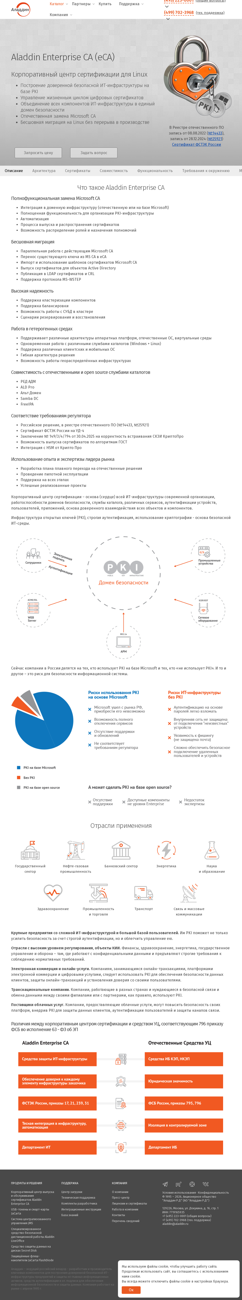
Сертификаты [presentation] (77, 170)
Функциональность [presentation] (155, 170)
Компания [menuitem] (59, 15)
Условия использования (179, 1192)
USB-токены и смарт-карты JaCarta (30, 1211)
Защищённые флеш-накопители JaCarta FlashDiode (32, 1258)
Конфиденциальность (213, 1192)
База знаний (69, 1215)
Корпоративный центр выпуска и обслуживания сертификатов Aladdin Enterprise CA (32, 1197)
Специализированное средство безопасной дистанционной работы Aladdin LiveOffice (32, 1235)
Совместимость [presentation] (114, 170)
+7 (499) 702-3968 (174, 1220)
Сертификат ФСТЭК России (196, 144)
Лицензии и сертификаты (129, 1203)
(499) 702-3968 (179, 12)
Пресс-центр (121, 1197)
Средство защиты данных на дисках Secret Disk (31, 1248)
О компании (120, 1192)
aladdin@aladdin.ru (175, 1224)
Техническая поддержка (78, 1197)
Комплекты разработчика (79, 1203)
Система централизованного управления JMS (31, 1221)
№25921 (215, 139)
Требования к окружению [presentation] (206, 170)
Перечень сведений (125, 1221)
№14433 (215, 133)
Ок (131, 1290)
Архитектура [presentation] (44, 170)
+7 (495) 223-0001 (174, 1216)
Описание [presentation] (14, 170)
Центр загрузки (71, 1192)
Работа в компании (125, 1209)
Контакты (118, 1215)
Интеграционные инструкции (81, 1209)
